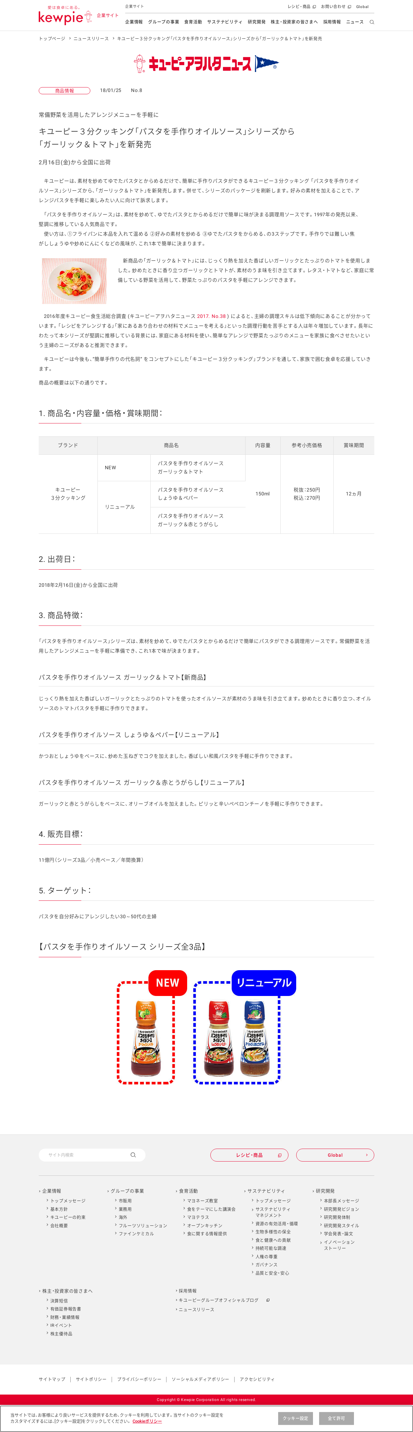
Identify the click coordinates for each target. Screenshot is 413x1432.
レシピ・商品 (301, 8)
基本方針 (59, 1209)
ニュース (355, 21)
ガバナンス (267, 1264)
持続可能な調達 (271, 1248)
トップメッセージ (68, 1200)
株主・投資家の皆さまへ (294, 21)
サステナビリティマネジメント (273, 1212)
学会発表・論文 (338, 1233)
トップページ (52, 38)
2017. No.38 (211, 316)
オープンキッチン (205, 1225)
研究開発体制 (337, 1217)
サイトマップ (52, 1379)
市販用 (125, 1200)
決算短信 (59, 1300)
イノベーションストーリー (339, 1245)
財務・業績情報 (65, 1317)
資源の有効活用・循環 (277, 1223)
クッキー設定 (295, 1421)
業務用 (125, 1209)
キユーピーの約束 (68, 1217)
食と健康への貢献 (273, 1240)
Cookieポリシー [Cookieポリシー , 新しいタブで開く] (147, 1424)
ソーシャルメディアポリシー (200, 1379)
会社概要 (59, 1225)
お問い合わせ (335, 8)
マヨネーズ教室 (202, 1200)
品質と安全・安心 (272, 1273)
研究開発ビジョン (341, 1209)
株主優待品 (61, 1333)
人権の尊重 (267, 1256)
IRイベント (61, 1325)
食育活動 (193, 21)
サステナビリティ (225, 21)
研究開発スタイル (341, 1225)
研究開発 (257, 21)
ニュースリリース (91, 38)
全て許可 (336, 1421)
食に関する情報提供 (207, 1233)
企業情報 (134, 21)
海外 (123, 1217)
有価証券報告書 (65, 1308)
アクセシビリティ (257, 1379)
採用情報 (332, 21)
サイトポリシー (91, 1379)
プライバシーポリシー (139, 1379)
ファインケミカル (136, 1233)
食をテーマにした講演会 (211, 1209)
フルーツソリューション (143, 1225)
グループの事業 (163, 21)
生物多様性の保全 (273, 1231)
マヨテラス (198, 1217)
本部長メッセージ (341, 1200)
